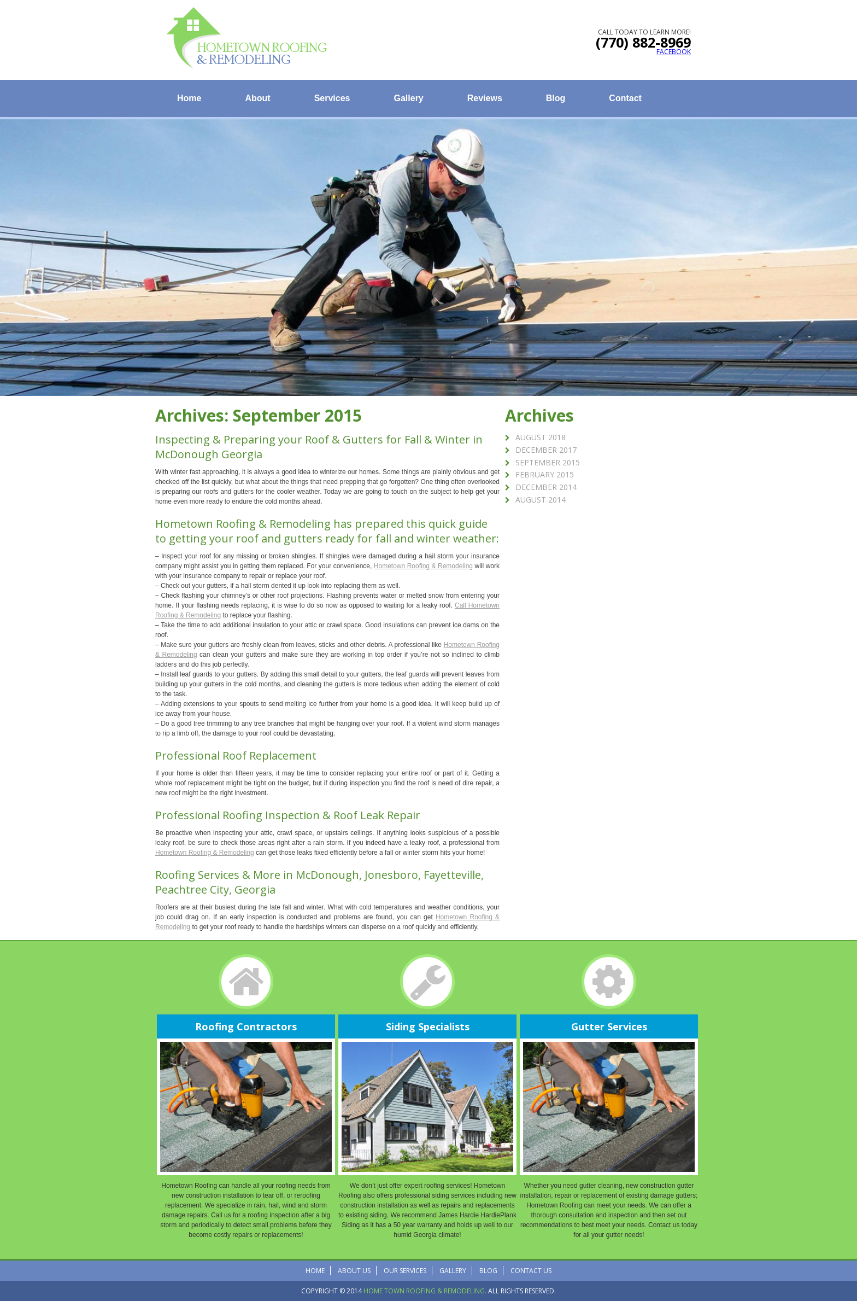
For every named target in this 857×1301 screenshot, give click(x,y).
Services (332, 98)
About (257, 98)
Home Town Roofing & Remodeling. (424, 1291)
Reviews (484, 98)
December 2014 (546, 487)
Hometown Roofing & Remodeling (243, 523)
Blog (556, 98)
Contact (625, 98)
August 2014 (540, 499)
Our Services (405, 1270)
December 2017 (546, 450)
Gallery (409, 98)
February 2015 (544, 474)
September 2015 (547, 462)
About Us (354, 1270)
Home (189, 98)
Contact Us (530, 1270)
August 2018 (540, 437)
